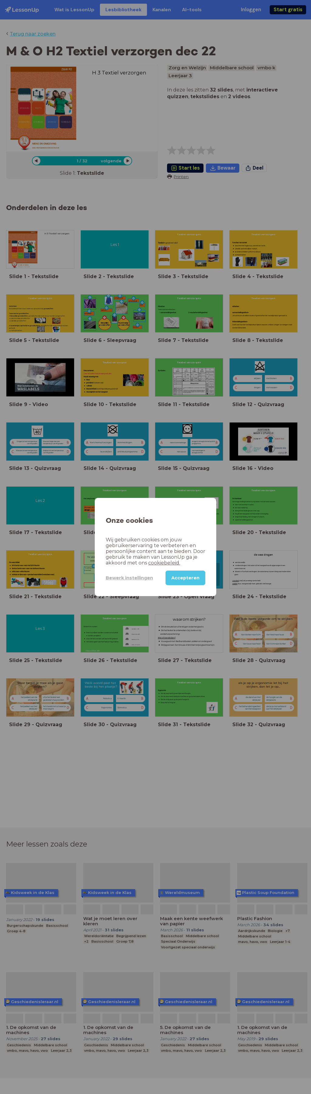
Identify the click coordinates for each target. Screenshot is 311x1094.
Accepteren (185, 578)
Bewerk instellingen (129, 578)
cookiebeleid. (164, 563)
